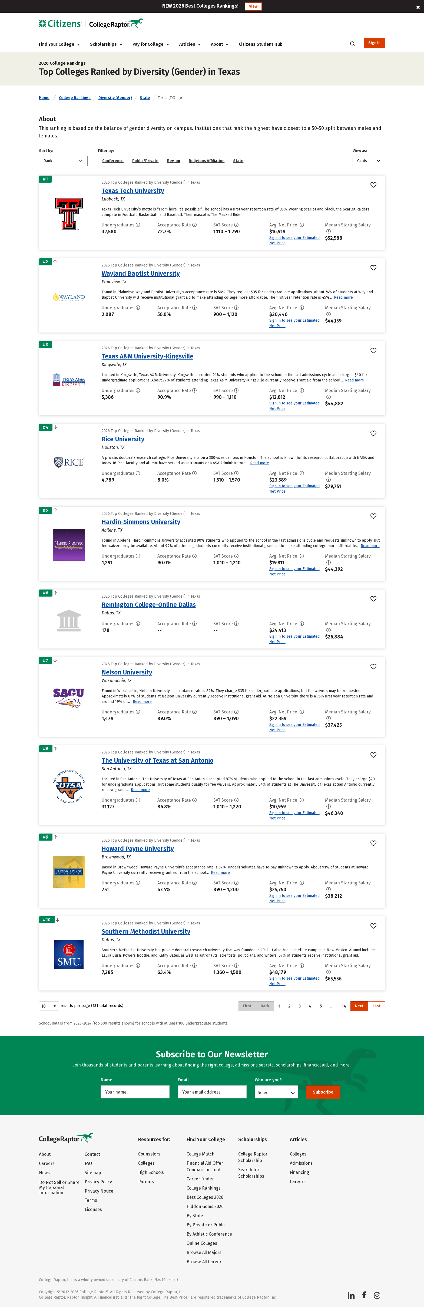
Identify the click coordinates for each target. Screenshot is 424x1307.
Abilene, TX (112, 530)
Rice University (123, 439)
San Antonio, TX (117, 768)
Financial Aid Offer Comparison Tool (205, 1166)
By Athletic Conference (209, 1234)
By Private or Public (206, 1224)
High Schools (151, 1172)
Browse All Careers (205, 1261)
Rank (48, 161)
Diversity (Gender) (115, 98)
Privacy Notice (99, 1191)
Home (44, 98)
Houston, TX (113, 447)
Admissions (301, 1163)
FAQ (88, 1163)
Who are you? (268, 1079)
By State (195, 1215)
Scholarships (106, 44)
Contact (92, 1154)
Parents (146, 1181)
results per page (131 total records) (81, 1005)
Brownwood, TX (116, 857)
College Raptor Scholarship (252, 1157)
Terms (91, 1200)
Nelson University (127, 672)
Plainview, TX (114, 281)
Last (376, 1006)
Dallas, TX (111, 612)
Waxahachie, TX (117, 680)
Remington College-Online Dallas (149, 604)
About (219, 44)
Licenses (93, 1209)
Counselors (149, 1154)
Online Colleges (202, 1243)
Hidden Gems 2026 (205, 1206)
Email (183, 1079)
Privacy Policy (98, 1181)
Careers (47, 1163)
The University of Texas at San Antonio (157, 760)
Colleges (146, 1163)
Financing (299, 1172)
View (253, 6)
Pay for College (150, 44)
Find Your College (59, 44)
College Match (200, 1154)
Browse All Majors (204, 1252)
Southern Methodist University (146, 931)
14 (344, 1006)
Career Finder (200, 1178)
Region (173, 161)
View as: (360, 151)
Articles (189, 44)
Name (106, 1079)
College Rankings (75, 98)
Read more (343, 297)
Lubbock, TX (113, 199)
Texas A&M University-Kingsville (147, 356)
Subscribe (323, 1092)
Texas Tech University (133, 191)
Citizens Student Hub (261, 44)
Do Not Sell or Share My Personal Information (59, 1187)
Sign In (374, 43)
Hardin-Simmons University (141, 522)
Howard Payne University (138, 848)
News (44, 1172)
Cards (362, 161)
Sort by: (46, 151)
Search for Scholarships (251, 1173)
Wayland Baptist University (141, 273)
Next (359, 1006)
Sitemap (93, 1172)
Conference (113, 161)
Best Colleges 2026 (205, 1197)
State (145, 98)
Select (264, 1092)
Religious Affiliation (206, 161)
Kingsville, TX (114, 364)
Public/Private (145, 161)
